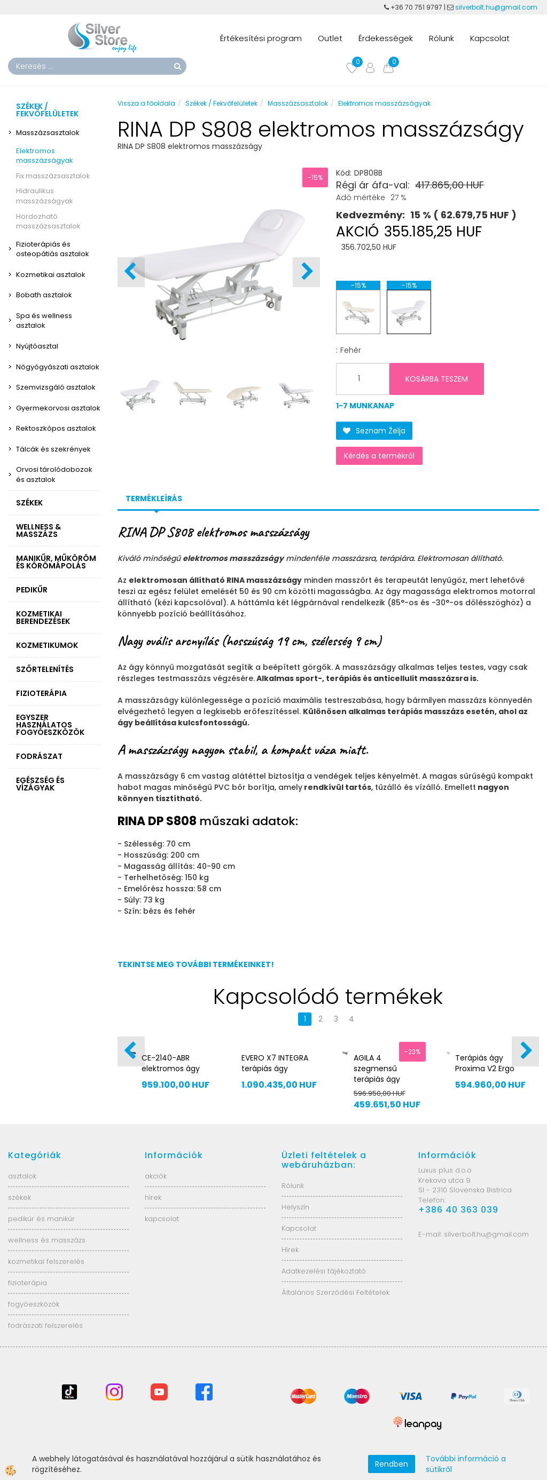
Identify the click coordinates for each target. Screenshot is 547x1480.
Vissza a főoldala (146, 103)
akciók (156, 1176)
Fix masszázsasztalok (53, 176)
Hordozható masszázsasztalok (48, 221)
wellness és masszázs (46, 1240)
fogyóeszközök (33, 1304)
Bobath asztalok (44, 295)
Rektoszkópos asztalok (56, 428)
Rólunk (441, 38)
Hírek (290, 1250)
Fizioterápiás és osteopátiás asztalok (52, 249)
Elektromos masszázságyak (44, 156)
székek (19, 1197)
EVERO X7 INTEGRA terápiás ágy (274, 1063)
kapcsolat (162, 1219)
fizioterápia (27, 1283)
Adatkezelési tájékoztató (324, 1271)
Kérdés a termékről (379, 455)
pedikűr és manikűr (41, 1219)
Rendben (391, 1464)
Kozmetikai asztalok (50, 275)
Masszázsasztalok (48, 133)
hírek (153, 1197)
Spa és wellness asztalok (44, 321)
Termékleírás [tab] (154, 498)
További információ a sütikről (466, 1464)
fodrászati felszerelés (45, 1325)
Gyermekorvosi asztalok (58, 408)
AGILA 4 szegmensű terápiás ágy (377, 1068)
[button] (306, 272)
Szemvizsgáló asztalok (56, 387)
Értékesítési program (261, 38)
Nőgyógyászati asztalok (57, 367)
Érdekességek (385, 38)
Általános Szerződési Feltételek (335, 1292)
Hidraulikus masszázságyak (44, 196)
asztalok (22, 1176)
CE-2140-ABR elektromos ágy (171, 1063)
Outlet (330, 38)
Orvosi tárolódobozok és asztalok (54, 474)
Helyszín (295, 1207)
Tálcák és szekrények (53, 449)
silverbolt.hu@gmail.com (497, 7)
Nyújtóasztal (37, 346)
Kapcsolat (490, 38)
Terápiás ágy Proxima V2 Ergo (484, 1063)
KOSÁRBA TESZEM (436, 379)
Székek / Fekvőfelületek (221, 103)
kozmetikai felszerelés (46, 1261)
